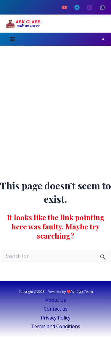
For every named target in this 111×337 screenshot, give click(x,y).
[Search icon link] (103, 39)
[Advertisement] (55, 104)
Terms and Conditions (55, 326)
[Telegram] (77, 7)
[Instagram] (89, 7)
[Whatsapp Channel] (102, 7)
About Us (55, 300)
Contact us (55, 309)
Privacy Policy (55, 317)
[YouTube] (64, 7)
